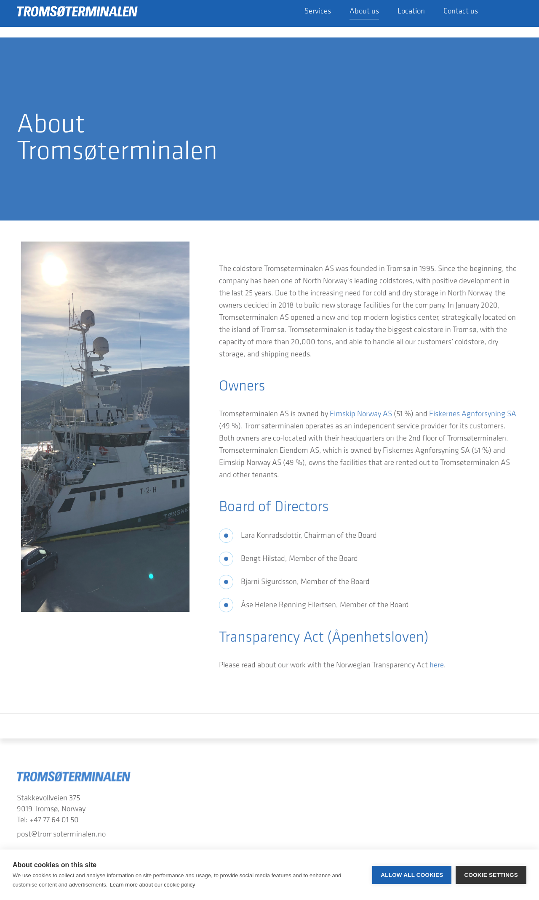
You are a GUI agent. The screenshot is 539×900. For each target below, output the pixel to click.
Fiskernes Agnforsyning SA (472, 417)
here (437, 668)
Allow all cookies (412, 875)
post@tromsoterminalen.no (61, 837)
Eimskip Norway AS (361, 417)
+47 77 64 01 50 (54, 823)
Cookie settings (491, 875)
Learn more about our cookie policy (152, 884)
